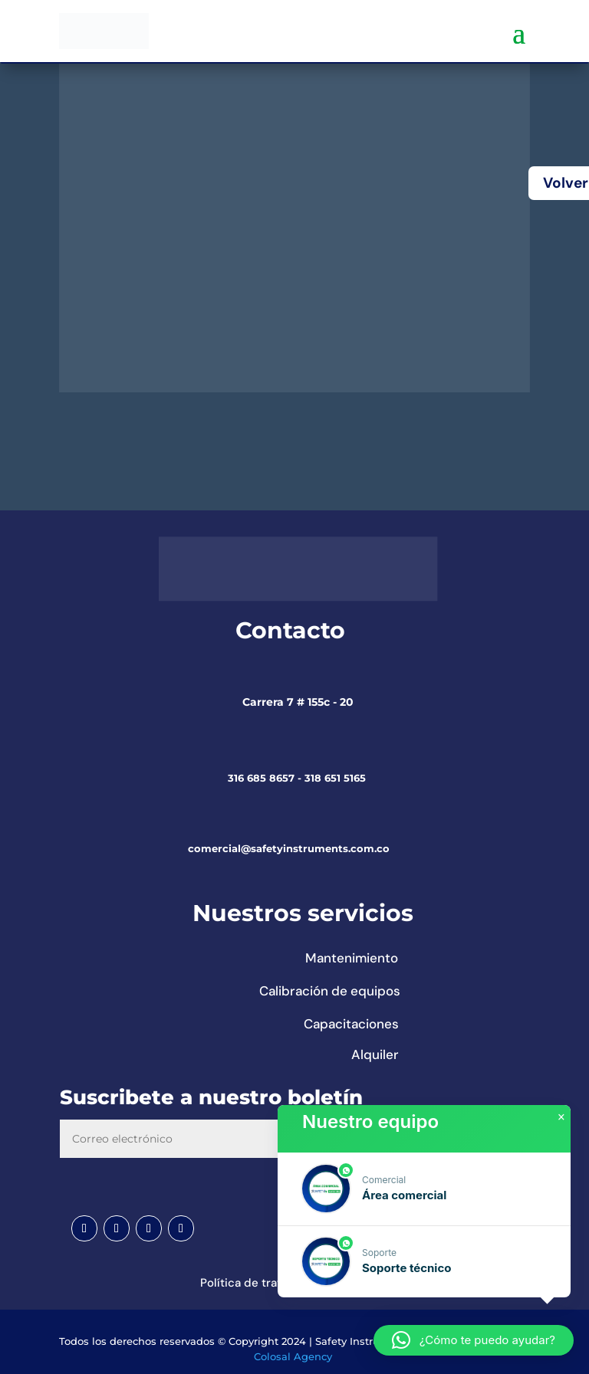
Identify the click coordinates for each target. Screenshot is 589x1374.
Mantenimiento (351, 957)
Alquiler (375, 1054)
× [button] (561, 1117)
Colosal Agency (293, 1356)
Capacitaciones (351, 1023)
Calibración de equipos (329, 990)
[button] (424, 1189)
